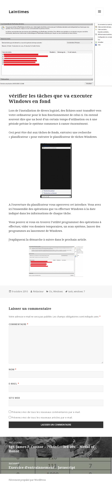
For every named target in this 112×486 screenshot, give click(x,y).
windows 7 (79, 291)
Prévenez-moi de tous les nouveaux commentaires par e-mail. (46, 412)
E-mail (14, 383)
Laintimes (19, 11)
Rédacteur (38, 291)
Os (50, 291)
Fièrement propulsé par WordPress (27, 479)
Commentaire (18, 324)
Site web (14, 397)
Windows (58, 291)
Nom (12, 369)
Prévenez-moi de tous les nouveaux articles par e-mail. (42, 417)
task (70, 291)
